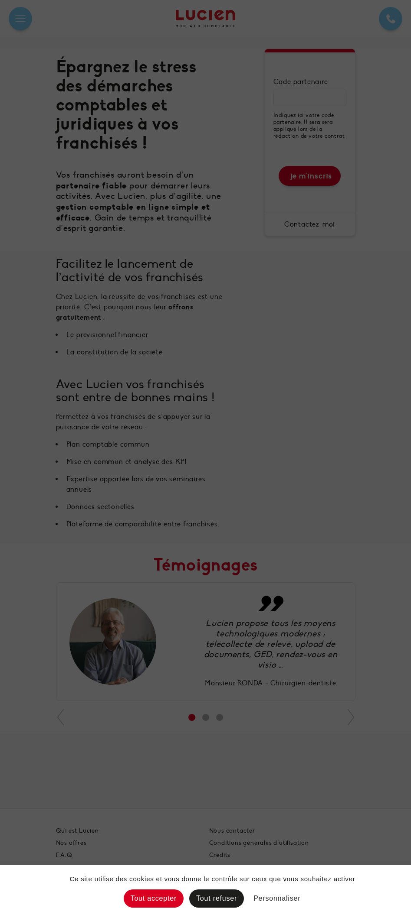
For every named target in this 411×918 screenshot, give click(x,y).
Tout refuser (216, 898)
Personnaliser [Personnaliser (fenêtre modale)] (276, 898)
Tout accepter (154, 898)
